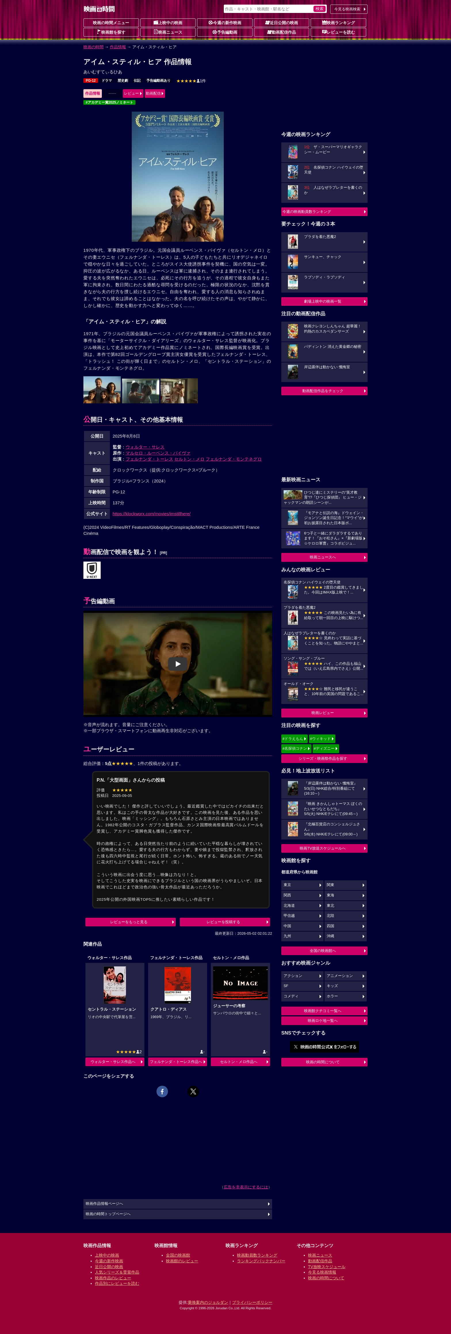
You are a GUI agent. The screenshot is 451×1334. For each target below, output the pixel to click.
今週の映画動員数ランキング (306, 211)
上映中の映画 (168, 22)
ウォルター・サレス (145, 446)
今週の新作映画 (225, 22)
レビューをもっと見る (129, 922)
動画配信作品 (281, 32)
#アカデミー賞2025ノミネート (109, 102)
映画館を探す (111, 32)
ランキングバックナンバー (261, 1261)
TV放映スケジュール (326, 1266)
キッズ (332, 986)
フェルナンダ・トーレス (149, 459)
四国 (330, 926)
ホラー (332, 996)
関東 (330, 885)
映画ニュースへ (323, 557)
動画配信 (153, 93)
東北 (330, 906)
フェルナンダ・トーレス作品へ (176, 1062)
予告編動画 (225, 32)
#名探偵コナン (294, 748)
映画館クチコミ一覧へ (322, 1011)
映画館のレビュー (182, 1261)
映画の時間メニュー (111, 22)
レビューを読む (338, 32)
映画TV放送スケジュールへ (323, 848)
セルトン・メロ (189, 459)
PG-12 (91, 81)
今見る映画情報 (322, 1272)
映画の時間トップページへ (108, 1214)
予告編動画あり (158, 81)
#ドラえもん (292, 738)
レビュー (131, 93)
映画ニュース (168, 32)
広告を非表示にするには (246, 1187)
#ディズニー (324, 748)
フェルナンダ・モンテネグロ (234, 459)
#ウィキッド (320, 738)
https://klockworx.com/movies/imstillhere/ (152, 513)
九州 (287, 936)
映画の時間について (323, 1062)
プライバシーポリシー (252, 1302)
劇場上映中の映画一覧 (322, 301)
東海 (330, 895)
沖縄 (330, 936)
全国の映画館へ (323, 951)
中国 (287, 926)
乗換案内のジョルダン (208, 1302)
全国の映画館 (178, 1255)
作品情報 (118, 47)
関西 (287, 895)
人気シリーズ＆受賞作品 (117, 1272)
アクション (293, 976)
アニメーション (340, 976)
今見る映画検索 (347, 9)
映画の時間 (93, 47)
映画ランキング (338, 22)
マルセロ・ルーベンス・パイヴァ (158, 453)
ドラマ (107, 81)
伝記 (137, 81)
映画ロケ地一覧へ (323, 1020)
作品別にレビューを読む (117, 1283)
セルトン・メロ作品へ (238, 1062)
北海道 (289, 906)
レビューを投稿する (223, 922)
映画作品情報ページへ (104, 1204)
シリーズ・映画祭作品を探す (323, 758)
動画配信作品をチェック (322, 391)
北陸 (330, 916)
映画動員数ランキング (257, 1255)
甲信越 (289, 916)
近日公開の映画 (281, 22)
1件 (191, 81)
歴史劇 (123, 81)
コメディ (291, 996)
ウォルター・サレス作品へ (113, 1062)
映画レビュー (323, 713)
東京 (287, 885)
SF (286, 986)
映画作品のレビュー (113, 1278)
